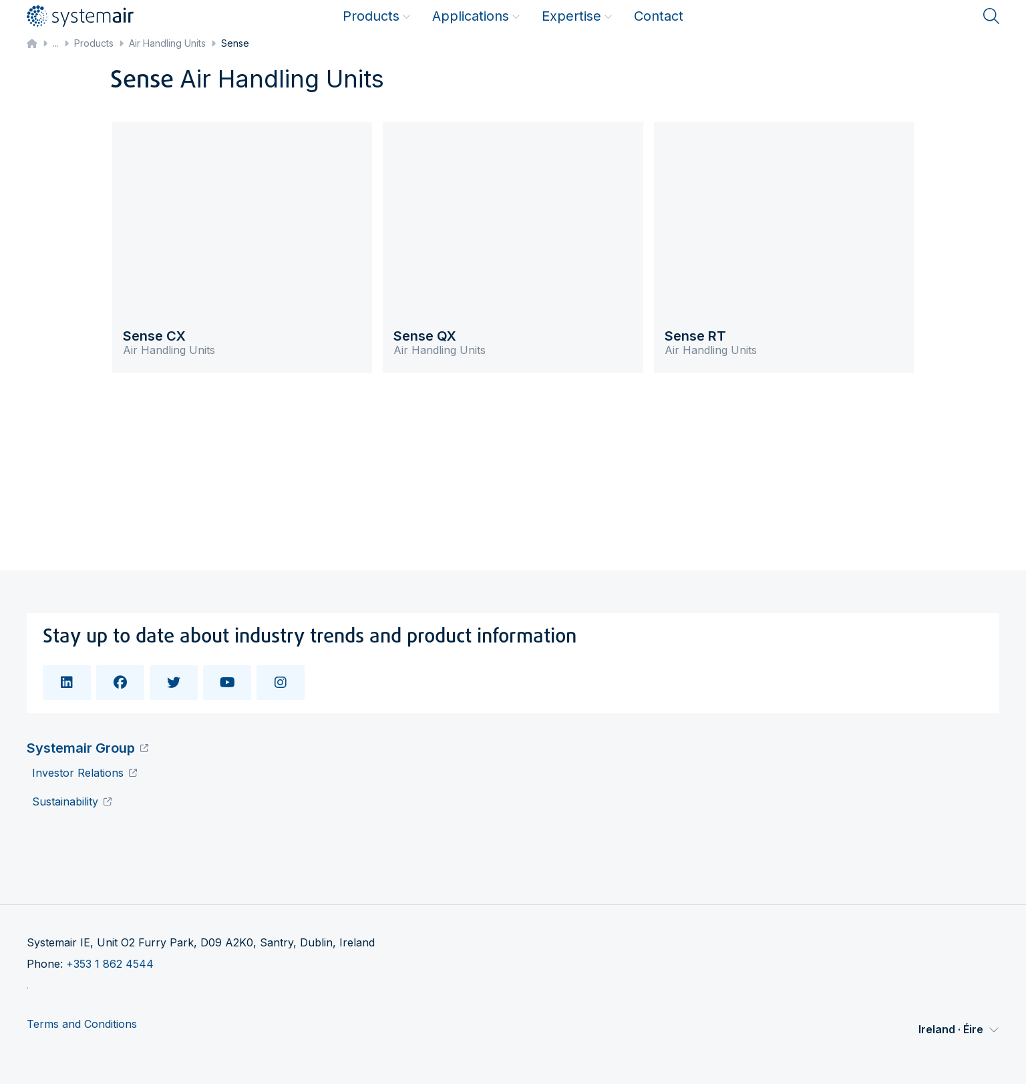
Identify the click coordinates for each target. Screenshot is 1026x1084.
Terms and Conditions (82, 1024)
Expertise (577, 16)
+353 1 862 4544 (110, 963)
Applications (476, 16)
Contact (658, 16)
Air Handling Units (167, 43)
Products (377, 16)
